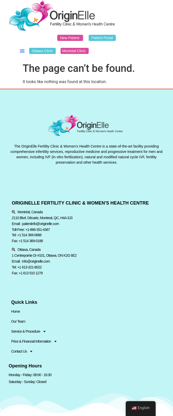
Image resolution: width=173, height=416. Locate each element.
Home (15, 311)
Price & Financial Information (34, 341)
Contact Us (22, 351)
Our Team (18, 321)
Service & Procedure (28, 331)
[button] (22, 51)
